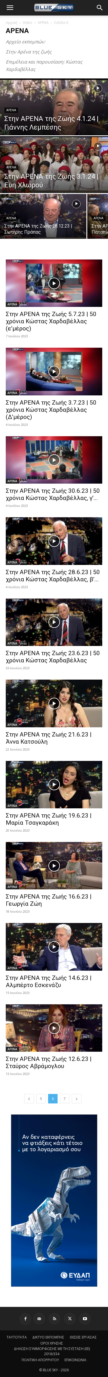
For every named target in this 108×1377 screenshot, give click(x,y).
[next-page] (77, 1098)
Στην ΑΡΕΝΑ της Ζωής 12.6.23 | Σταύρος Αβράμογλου (49, 1062)
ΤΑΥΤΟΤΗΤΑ (17, 1337)
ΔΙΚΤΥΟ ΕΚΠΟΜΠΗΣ (48, 1337)
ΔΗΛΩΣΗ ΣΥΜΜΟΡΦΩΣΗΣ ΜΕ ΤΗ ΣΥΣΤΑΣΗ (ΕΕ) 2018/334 (52, 1351)
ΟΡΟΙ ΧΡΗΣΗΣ (51, 1343)
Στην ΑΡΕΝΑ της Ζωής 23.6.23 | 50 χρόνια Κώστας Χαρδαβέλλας (53, 657)
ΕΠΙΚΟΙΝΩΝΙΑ (75, 1359)
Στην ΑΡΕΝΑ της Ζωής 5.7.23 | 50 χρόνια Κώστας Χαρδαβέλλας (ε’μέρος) (51, 321)
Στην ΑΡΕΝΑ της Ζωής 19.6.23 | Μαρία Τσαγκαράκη (49, 819)
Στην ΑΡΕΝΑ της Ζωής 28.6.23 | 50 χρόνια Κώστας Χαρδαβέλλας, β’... (53, 576)
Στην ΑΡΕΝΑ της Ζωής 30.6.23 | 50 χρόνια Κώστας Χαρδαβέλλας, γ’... (53, 494)
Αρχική (11, 22)
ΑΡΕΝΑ (43, 22)
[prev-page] (29, 1098)
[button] (10, 8)
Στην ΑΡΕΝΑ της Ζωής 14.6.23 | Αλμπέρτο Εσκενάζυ (49, 981)
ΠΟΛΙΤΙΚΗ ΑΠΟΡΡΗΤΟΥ (40, 1359)
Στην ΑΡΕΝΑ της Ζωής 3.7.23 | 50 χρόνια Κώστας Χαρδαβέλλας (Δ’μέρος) (51, 409)
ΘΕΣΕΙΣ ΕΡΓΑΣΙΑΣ (83, 1337)
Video (27, 22)
